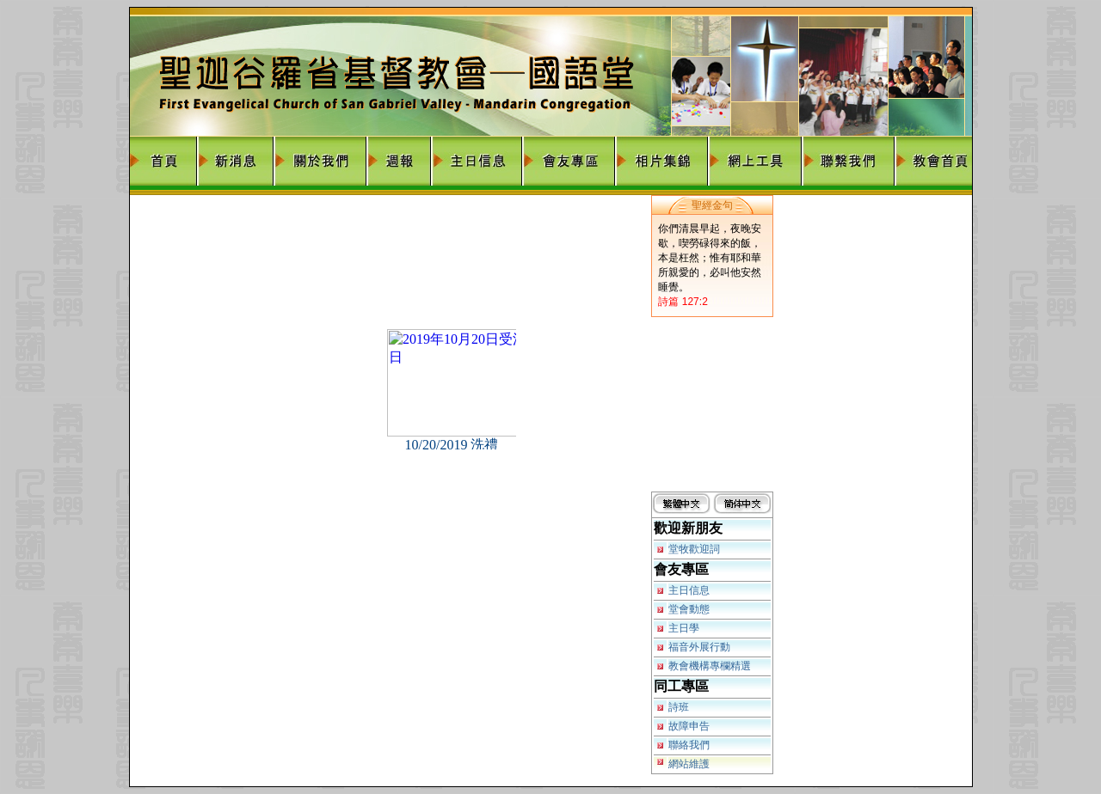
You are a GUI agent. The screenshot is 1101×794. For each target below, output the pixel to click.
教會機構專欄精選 (709, 666)
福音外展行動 (699, 647)
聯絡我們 (689, 745)
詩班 (678, 707)
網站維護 (689, 764)
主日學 (683, 628)
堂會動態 (689, 609)
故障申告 (689, 726)
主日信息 (689, 590)
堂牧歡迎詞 (694, 549)
